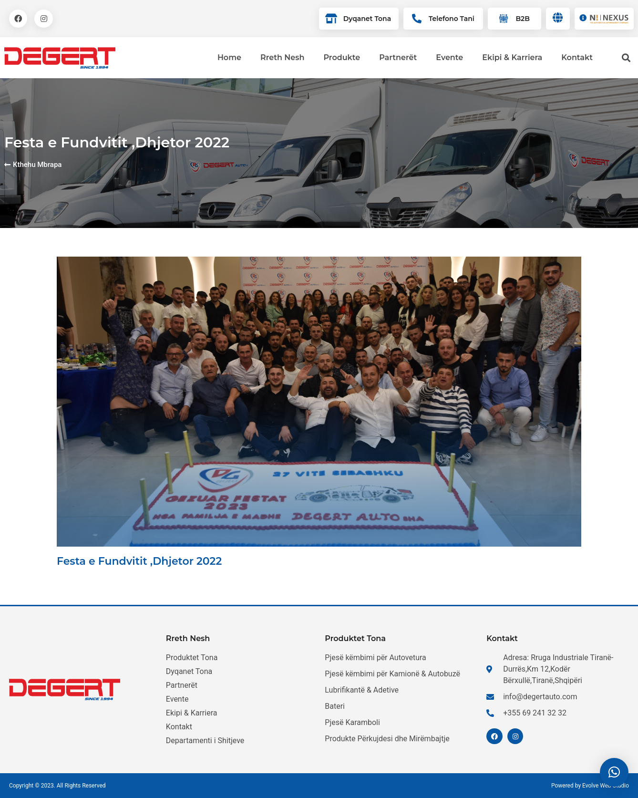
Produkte (341, 57)
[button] (614, 772)
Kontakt (577, 57)
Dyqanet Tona (367, 18)
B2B (522, 18)
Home (229, 57)
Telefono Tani (451, 18)
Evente (449, 57)
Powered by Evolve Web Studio (590, 785)
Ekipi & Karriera (512, 57)
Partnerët (398, 57)
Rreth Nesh (282, 57)
